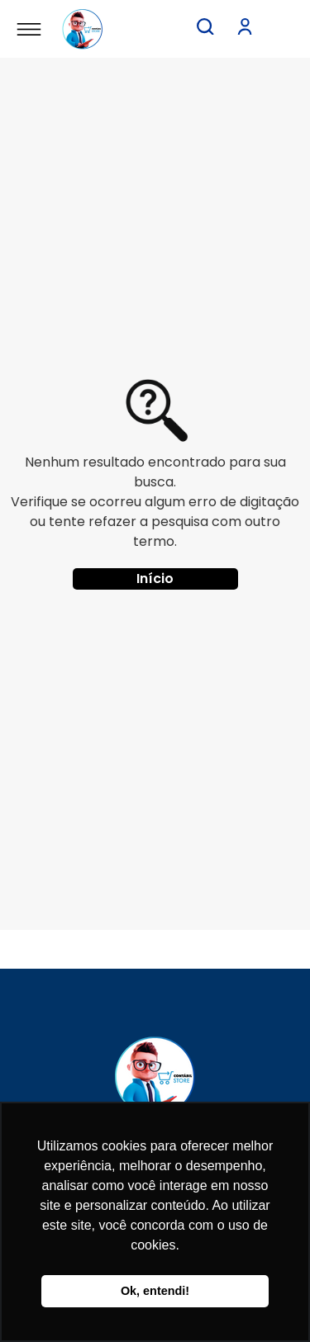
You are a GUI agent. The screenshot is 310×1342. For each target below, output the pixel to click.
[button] (205, 26)
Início (155, 578)
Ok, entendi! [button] (155, 1290)
